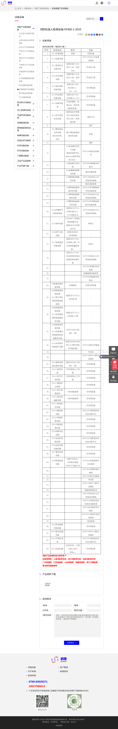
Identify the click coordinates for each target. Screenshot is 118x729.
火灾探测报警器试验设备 (26, 79)
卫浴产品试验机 (24, 161)
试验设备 (27, 8)
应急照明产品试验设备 (26, 73)
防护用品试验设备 (26, 93)
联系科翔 (32, 675)
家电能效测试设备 (24, 129)
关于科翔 (32, 671)
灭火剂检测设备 (25, 97)
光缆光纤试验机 (24, 140)
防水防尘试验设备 (24, 103)
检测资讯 (64, 671)
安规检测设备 (23, 123)
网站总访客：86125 (68, 722)
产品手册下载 (23, 166)
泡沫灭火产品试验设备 (26, 59)
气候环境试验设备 (24, 116)
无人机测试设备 (24, 110)
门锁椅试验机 (23, 156)
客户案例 (64, 667)
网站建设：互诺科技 (50, 722)
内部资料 (59, 726)
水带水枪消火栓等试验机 (26, 41)
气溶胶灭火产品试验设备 (26, 66)
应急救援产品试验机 (60, 8)
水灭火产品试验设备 (26, 47)
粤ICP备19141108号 (76, 719)
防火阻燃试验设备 (26, 85)
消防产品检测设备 (41, 8)
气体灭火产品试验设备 (26, 52)
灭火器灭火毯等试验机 (26, 34)
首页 (19, 8)
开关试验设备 (23, 151)
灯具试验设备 (23, 146)
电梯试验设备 (23, 135)
